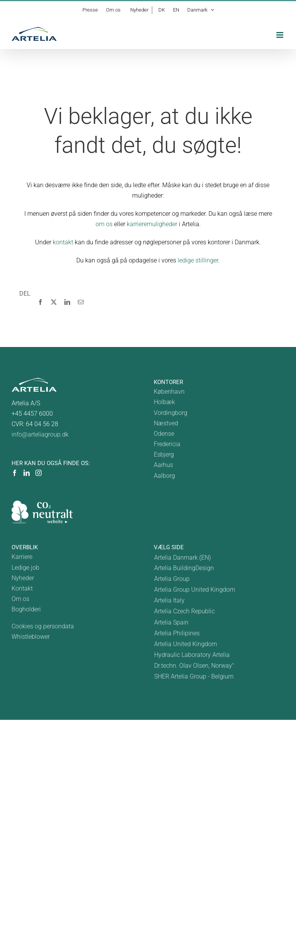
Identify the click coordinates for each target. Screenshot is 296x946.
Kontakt (22, 588)
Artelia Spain (171, 622)
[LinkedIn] (67, 302)
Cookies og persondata (43, 626)
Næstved (166, 423)
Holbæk (164, 402)
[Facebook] (40, 302)
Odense (164, 433)
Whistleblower (31, 636)
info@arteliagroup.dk (40, 434)
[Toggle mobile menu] (280, 35)
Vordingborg (170, 412)
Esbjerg (164, 454)
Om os (20, 598)
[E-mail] (80, 302)
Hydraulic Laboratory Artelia (192, 654)
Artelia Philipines (177, 633)
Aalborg (164, 475)
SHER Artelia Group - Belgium (194, 676)
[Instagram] (38, 473)
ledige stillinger (198, 260)
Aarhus (163, 465)
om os (104, 224)
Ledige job (25, 567)
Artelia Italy (169, 600)
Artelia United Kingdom (185, 644)
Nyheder (23, 578)
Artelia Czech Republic (184, 611)
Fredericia (167, 444)
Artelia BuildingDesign (184, 568)
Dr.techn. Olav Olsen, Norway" (194, 665)
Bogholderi (26, 609)
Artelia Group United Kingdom (194, 589)
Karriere (22, 556)
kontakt (63, 242)
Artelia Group (172, 578)
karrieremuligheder (152, 224)
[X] (54, 302)
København (169, 391)
